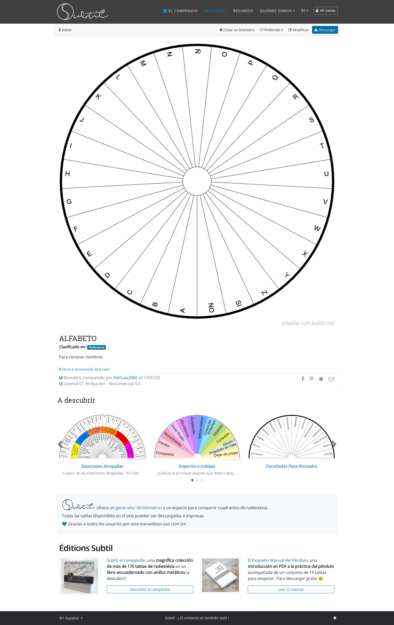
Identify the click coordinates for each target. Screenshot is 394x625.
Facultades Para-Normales (291, 466)
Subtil (170, 617)
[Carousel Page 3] (202, 480)
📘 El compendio (180, 10)
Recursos (243, 10)
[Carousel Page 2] (197, 480)
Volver (65, 29)
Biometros (215, 10)
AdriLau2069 (125, 377)
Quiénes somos (276, 10)
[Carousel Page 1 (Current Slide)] (192, 480)
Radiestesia (96, 347)
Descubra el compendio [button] (150, 589)
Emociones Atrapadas (102, 466)
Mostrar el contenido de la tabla (84, 369)
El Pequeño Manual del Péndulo (278, 560)
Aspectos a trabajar (197, 466)
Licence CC (99, 383)
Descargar (325, 29)
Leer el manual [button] (291, 589)
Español (70, 618)
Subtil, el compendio (126, 560)
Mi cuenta (325, 11)
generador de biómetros (139, 507)
